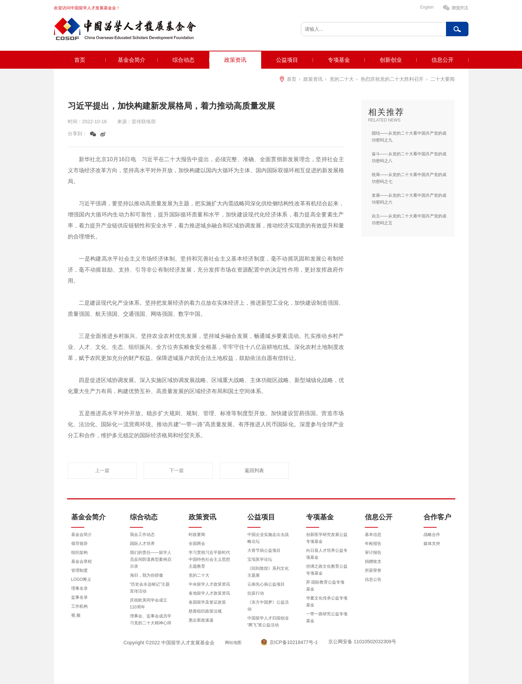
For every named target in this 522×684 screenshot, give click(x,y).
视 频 (75, 615)
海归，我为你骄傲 (146, 575)
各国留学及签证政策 (207, 602)
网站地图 (233, 642)
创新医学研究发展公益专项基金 (327, 538)
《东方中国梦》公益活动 (268, 606)
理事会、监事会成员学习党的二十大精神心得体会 (150, 623)
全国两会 (197, 543)
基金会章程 (81, 561)
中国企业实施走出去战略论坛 (268, 538)
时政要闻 (197, 534)
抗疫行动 (255, 593)
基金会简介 (131, 60)
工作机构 (79, 606)
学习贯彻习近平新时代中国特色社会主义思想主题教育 (209, 559)
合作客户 (437, 517)
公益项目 (287, 60)
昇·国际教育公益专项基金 (325, 586)
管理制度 (79, 570)
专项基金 (339, 60)
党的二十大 (342, 79)
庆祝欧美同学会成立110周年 (148, 603)
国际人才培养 (142, 543)
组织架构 (79, 552)
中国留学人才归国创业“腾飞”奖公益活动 (268, 621)
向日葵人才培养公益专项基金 (327, 554)
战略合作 (432, 534)
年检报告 (373, 543)
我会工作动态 (142, 534)
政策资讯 (235, 60)
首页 (79, 60)
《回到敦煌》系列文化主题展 (268, 572)
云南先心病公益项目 (266, 584)
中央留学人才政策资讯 (209, 584)
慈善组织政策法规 (205, 611)
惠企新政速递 (201, 620)
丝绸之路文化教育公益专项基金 (327, 570)
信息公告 (373, 579)
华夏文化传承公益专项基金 (327, 601)
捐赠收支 (373, 561)
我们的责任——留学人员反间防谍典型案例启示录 (150, 559)
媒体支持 (432, 543)
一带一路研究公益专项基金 (327, 617)
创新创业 (391, 60)
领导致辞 (79, 543)
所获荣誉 (373, 570)
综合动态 (183, 60)
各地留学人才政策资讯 (209, 593)
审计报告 (373, 552)
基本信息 (373, 534)
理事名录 (79, 588)
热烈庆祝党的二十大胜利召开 (392, 79)
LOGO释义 (81, 579)
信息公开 (442, 60)
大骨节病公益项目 (264, 550)
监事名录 (79, 597)
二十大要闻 (442, 79)
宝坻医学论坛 (259, 559)
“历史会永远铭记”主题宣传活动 (150, 588)
